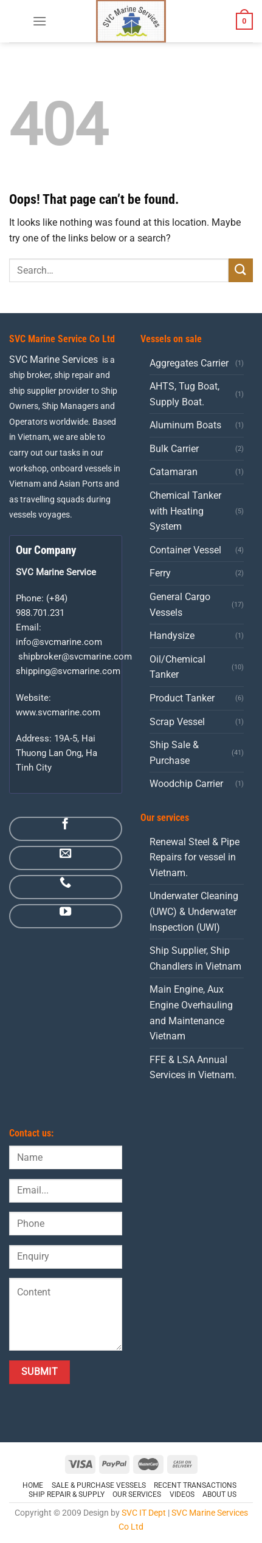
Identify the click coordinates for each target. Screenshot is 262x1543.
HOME (32, 1485)
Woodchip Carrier (186, 783)
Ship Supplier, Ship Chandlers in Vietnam (195, 958)
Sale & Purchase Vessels (99, 1485)
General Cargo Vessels (180, 604)
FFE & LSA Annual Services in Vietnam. (193, 1067)
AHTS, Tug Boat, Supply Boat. (184, 394)
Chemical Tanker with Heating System (185, 511)
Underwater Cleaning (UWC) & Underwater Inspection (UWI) (194, 911)
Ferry (160, 573)
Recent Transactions (195, 1485)
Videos (182, 1494)
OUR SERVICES (136, 1494)
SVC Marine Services (53, 359)
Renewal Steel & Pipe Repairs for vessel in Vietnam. (195, 857)
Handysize (172, 635)
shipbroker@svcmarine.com (75, 656)
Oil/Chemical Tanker (177, 667)
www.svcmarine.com (58, 712)
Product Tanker (182, 698)
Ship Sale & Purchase (174, 752)
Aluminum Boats (185, 425)
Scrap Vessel (177, 722)
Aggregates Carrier (189, 363)
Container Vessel (185, 550)
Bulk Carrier (174, 448)
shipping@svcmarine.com (68, 671)
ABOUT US (219, 1494)
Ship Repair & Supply (67, 1494)
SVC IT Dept (144, 1513)
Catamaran (174, 472)
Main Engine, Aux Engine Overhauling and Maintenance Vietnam (191, 1013)
